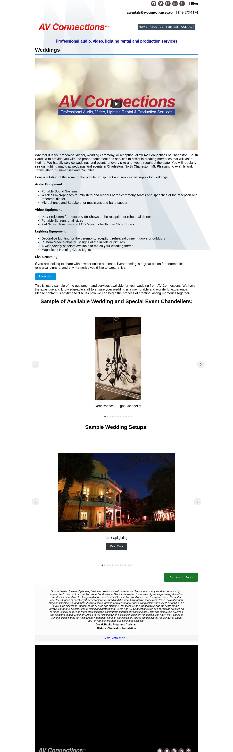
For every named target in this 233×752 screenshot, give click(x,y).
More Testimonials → (116, 638)
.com (171, 12)
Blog (194, 3)
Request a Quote (180, 577)
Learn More (45, 276)
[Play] (116, 104)
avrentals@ (135, 12)
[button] (105, 416)
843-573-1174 (188, 12)
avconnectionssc (155, 12)
